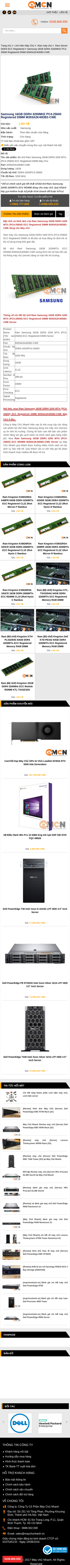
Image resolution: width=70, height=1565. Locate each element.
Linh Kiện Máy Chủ (24, 45)
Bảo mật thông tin (15, 1479)
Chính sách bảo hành (17, 1484)
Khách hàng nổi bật (16, 1451)
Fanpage (9, 1334)
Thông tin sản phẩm (15, 214)
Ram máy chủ (45, 45)
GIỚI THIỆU (52, 12)
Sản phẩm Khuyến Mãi (18, 703)
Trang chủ (6, 45)
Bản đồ (8, 1353)
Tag (60, 214)
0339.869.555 (12, 1559)
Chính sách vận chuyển (19, 1489)
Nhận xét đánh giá (43, 214)
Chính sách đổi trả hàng (19, 1494)
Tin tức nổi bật (14, 1085)
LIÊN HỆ (63, 12)
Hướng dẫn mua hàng (18, 1456)
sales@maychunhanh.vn (30, 1533)
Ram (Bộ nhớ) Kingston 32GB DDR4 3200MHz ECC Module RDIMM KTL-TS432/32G (17, 686)
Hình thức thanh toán (17, 1461)
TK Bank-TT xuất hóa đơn (20, 1466)
